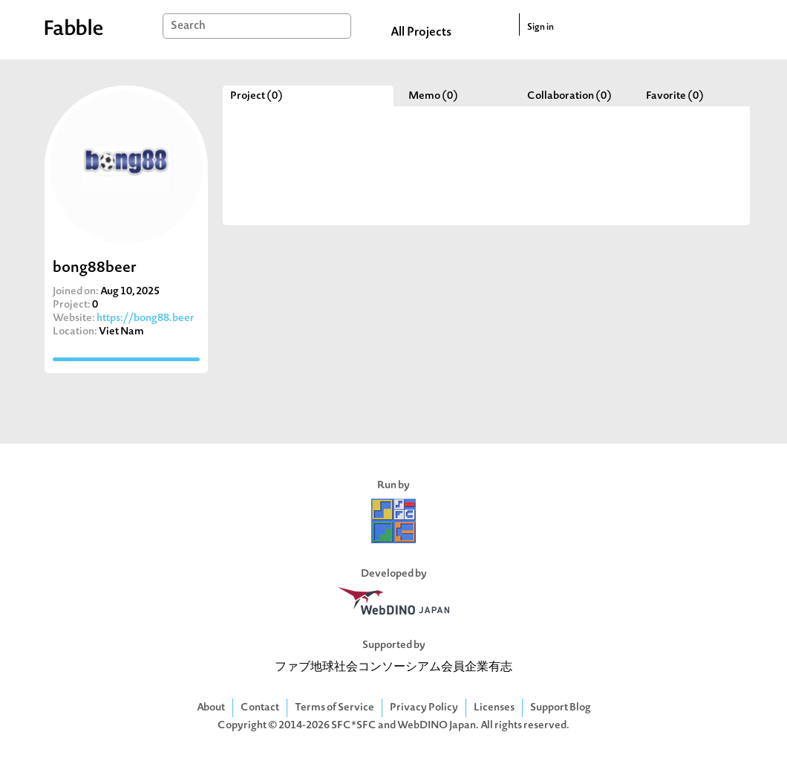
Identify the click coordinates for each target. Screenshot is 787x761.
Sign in (540, 27)
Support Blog (560, 707)
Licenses (494, 707)
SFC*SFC (353, 725)
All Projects (421, 33)
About (211, 707)
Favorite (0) (675, 96)
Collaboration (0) (569, 96)
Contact (260, 707)
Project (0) (256, 96)
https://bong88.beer (146, 318)
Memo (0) (433, 96)
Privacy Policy (424, 707)
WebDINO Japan (436, 725)
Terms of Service (334, 707)
